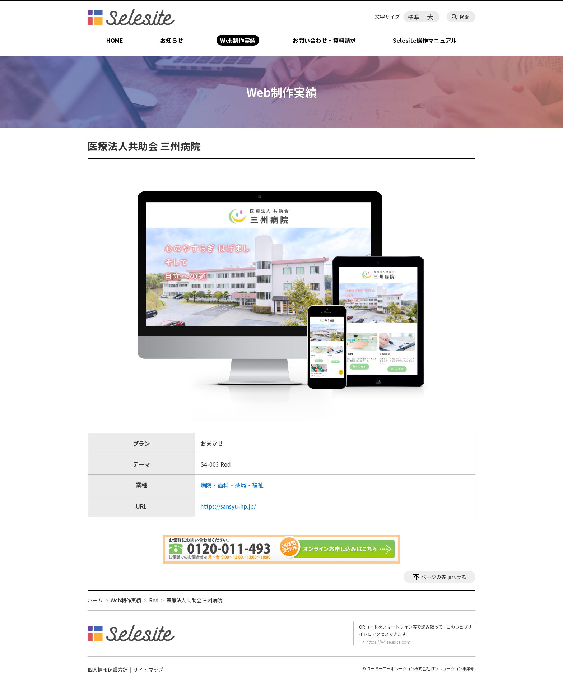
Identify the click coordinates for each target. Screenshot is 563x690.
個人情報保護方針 (108, 669)
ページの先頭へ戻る (443, 576)
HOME (114, 40)
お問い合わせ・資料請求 (324, 40)
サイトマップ (148, 669)
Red (153, 600)
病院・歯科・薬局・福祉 (232, 485)
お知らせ (171, 40)
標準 (413, 17)
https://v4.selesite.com (388, 642)
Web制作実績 (238, 40)
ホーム (95, 600)
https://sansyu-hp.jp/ (228, 506)
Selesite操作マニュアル (425, 40)
